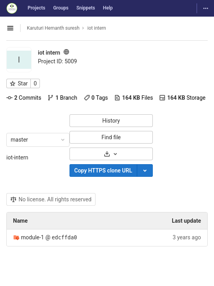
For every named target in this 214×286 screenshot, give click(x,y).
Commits (23, 98)
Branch (62, 98)
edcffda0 (64, 238)
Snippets (85, 8)
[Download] (111, 154)
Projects (36, 8)
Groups (61, 8)
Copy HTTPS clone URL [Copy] (103, 170)
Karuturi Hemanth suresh (53, 28)
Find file (111, 137)
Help (108, 8)
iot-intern (17, 157)
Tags (96, 98)
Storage (182, 98)
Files (133, 98)
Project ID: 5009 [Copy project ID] (57, 61)
